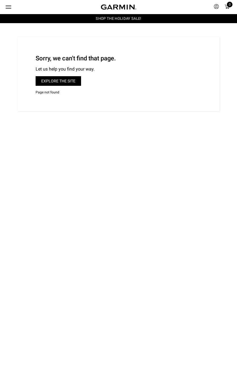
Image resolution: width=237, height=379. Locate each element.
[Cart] (227, 7)
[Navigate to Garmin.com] (118, 7)
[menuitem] (216, 7)
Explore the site (58, 81)
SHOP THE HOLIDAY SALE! (118, 18)
